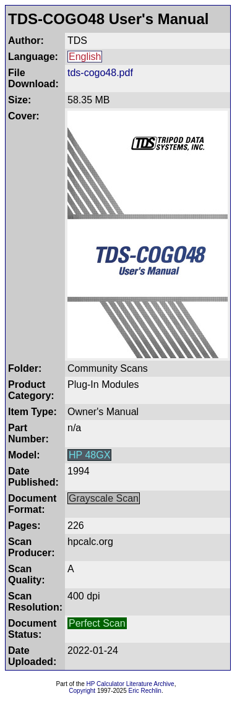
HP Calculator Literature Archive (130, 683)
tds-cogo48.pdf (100, 72)
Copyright (82, 690)
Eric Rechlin (145, 690)
